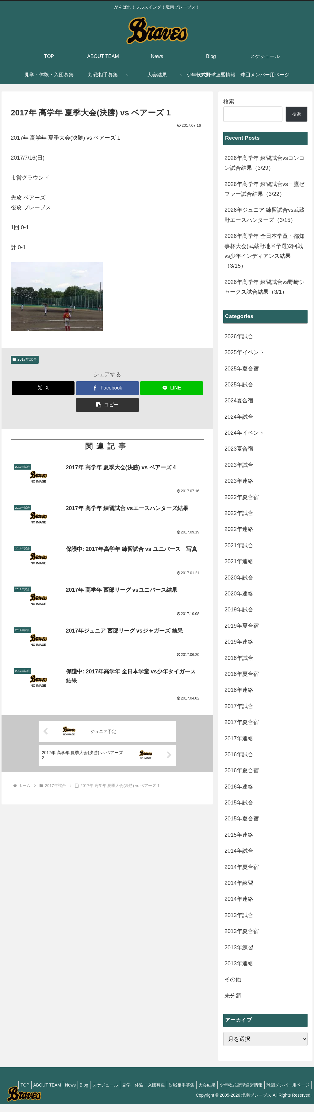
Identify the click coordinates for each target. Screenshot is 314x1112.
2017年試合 (25, 359)
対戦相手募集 (223, 1085)
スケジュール (141, 1085)
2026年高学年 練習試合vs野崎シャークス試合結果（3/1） (264, 287)
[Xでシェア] (43, 388)
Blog (117, 1085)
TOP (51, 1085)
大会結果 (250, 1085)
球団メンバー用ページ (286, 1092)
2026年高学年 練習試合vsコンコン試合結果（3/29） (264, 163)
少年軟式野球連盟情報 (287, 1085)
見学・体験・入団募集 (181, 1085)
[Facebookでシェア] (107, 388)
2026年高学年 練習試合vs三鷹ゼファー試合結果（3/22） (264, 189)
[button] (107, 405)
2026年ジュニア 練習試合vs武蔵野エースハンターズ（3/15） (264, 215)
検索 (228, 102)
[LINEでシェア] (171, 388)
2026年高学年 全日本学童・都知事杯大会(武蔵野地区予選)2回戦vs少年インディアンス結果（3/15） (264, 251)
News (101, 1085)
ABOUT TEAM (76, 1085)
